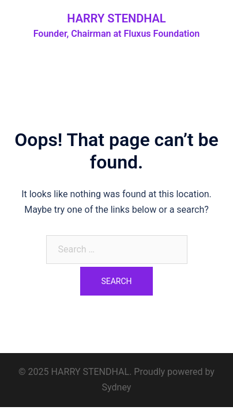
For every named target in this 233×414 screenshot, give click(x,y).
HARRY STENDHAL (116, 18)
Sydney (116, 387)
